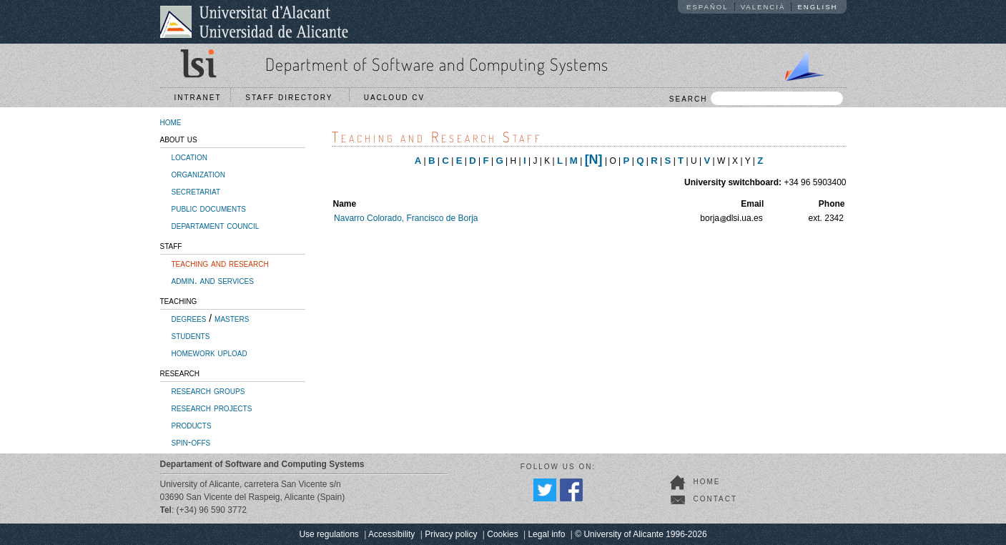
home (171, 121)
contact (716, 499)
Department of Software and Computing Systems (436, 64)
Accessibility (391, 534)
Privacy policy (451, 534)
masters (231, 318)
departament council (216, 225)
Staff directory (292, 98)
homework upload (209, 352)
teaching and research (220, 263)
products (192, 425)
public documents (209, 208)
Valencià (763, 7)
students (191, 335)
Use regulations (328, 534)
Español (707, 7)
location (189, 156)
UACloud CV (398, 98)
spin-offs (191, 442)
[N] (594, 159)
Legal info (546, 534)
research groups (208, 390)
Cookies (502, 534)
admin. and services (213, 280)
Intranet (198, 98)
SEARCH (756, 98)
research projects (212, 407)
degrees (189, 318)
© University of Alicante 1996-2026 (640, 534)
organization (198, 174)
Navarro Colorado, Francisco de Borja (406, 218)
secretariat (196, 191)
